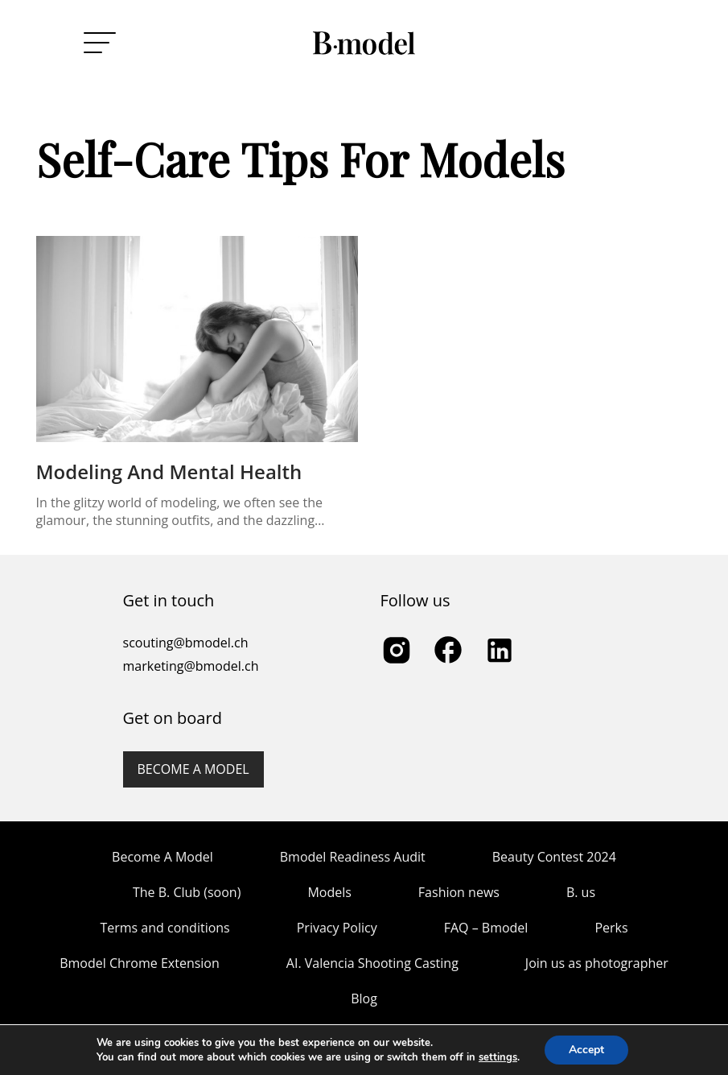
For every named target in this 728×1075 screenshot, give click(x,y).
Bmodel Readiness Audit (353, 857)
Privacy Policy (337, 927)
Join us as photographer (596, 963)
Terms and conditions (164, 927)
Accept (586, 1049)
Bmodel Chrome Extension (140, 963)
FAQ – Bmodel (486, 927)
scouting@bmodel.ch (186, 642)
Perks (610, 927)
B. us (580, 892)
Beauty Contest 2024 (554, 857)
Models (329, 892)
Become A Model (162, 857)
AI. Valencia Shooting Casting (372, 963)
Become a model (193, 769)
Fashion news (459, 892)
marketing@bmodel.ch (191, 666)
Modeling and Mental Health (169, 471)
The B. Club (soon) (187, 892)
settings (498, 1057)
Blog (364, 998)
